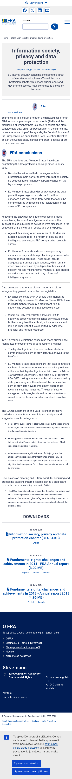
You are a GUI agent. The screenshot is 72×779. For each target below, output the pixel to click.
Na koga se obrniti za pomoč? (23, 647)
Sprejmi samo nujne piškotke (31, 771)
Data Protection (49, 721)
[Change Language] (36, 3)
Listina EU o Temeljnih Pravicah (24, 642)
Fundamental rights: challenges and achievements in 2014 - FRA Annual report (36, 564)
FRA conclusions (26, 152)
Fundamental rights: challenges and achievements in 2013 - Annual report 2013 (36, 593)
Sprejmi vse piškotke (26, 763)
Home (5, 38)
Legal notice (23, 721)
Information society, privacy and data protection (32, 38)
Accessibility (7, 724)
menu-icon (67, 21)
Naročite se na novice (18, 655)
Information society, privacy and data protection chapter (36, 536)
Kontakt (7, 692)
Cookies (35, 721)
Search (26, 20)
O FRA (9, 638)
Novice (10, 651)
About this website (10, 721)
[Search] (35, 26)
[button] (25, 10)
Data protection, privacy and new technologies (36, 69)
